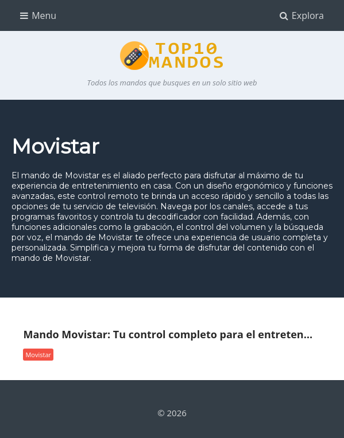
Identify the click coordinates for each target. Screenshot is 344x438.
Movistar (38, 354)
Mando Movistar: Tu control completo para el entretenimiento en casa (169, 334)
